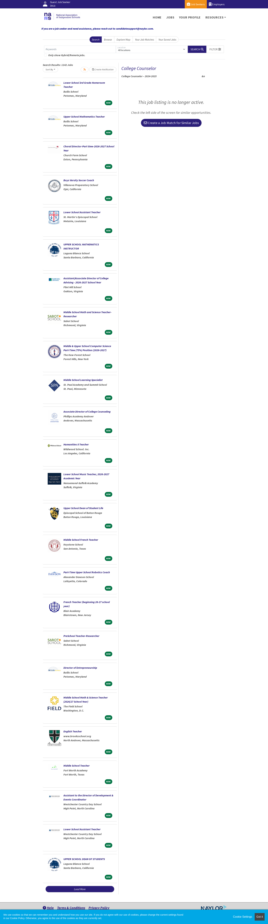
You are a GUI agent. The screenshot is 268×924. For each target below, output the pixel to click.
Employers (217, 4)
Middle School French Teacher (80, 539)
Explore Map (123, 39)
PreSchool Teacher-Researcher (81, 636)
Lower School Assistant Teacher (81, 212)
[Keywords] (80, 49)
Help (48, 908)
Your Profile (190, 17)
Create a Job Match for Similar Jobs (171, 123)
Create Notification (102, 69)
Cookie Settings (242, 916)
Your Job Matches (144, 39)
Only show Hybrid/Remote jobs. (66, 55)
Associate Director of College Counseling (87, 411)
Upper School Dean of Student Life (83, 508)
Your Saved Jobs (167, 39)
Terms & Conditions (71, 908)
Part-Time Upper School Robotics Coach (86, 572)
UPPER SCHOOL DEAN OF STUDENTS (84, 859)
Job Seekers (196, 4)
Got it (259, 916)
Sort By (49, 69)
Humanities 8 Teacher (76, 444)
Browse (108, 39)
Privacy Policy (99, 908)
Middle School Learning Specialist (83, 380)
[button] (215, 49)
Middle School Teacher (76, 765)
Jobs (170, 17)
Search (95, 39)
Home (157, 17)
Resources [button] (214, 17)
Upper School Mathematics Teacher (84, 116)
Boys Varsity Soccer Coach (78, 180)
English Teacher (72, 731)
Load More (80, 889)
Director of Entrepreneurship (80, 667)
